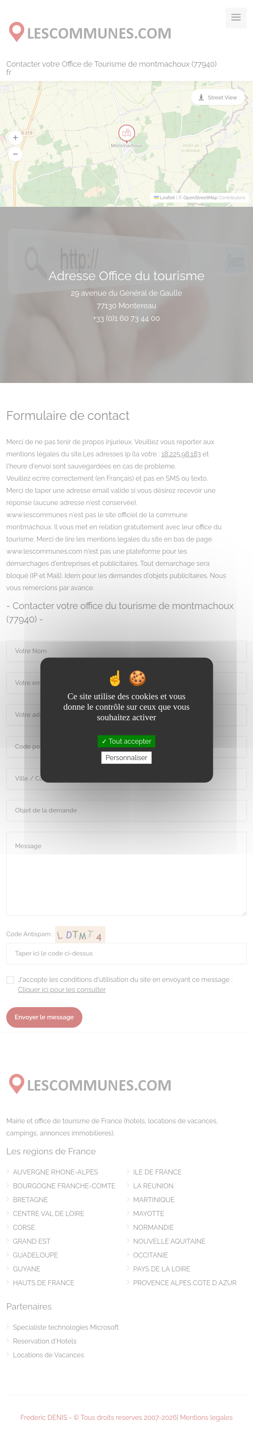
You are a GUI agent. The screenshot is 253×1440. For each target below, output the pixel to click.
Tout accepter (126, 741)
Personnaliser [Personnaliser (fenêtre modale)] (126, 758)
